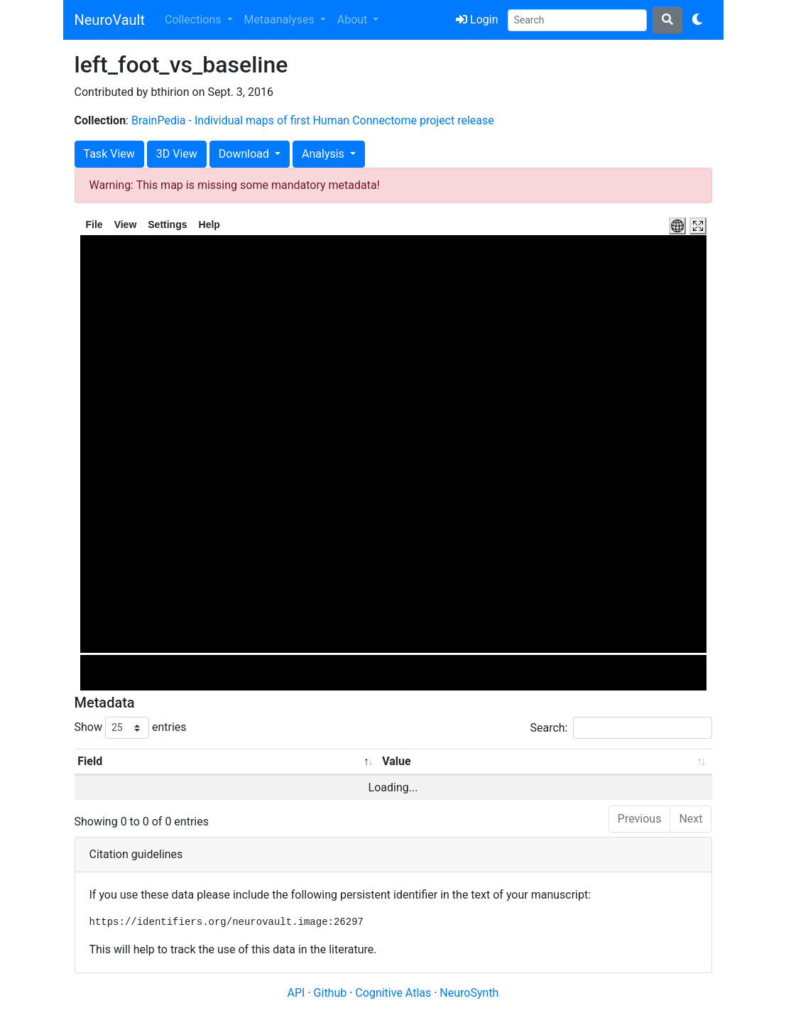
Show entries (131, 728)
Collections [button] (194, 19)
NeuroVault (110, 19)
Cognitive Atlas (394, 993)
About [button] (354, 19)
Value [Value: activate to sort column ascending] (396, 761)
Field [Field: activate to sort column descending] (89, 761)
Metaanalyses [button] (280, 19)
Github (332, 993)
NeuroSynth (469, 993)
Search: (620, 728)
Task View (109, 154)
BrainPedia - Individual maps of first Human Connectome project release (312, 120)
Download (245, 154)
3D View (176, 154)
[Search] (577, 20)
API (296, 993)
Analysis (324, 154)
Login (477, 19)
